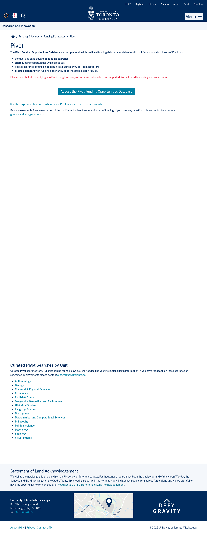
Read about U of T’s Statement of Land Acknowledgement (91, 484)
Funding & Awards (29, 36)
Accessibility (17, 527)
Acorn (176, 4)
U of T (128, 4)
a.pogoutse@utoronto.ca (71, 374)
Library (152, 4)
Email (186, 4)
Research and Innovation (18, 26)
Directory (198, 4)
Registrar (139, 4)
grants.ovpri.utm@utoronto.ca (27, 114)
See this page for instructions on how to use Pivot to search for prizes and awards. (56, 104)
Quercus (164, 4)
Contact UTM (44, 527)
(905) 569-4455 (23, 512)
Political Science (25, 425)
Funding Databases (54, 36)
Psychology (21, 429)
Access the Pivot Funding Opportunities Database (96, 91)
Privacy (30, 527)
